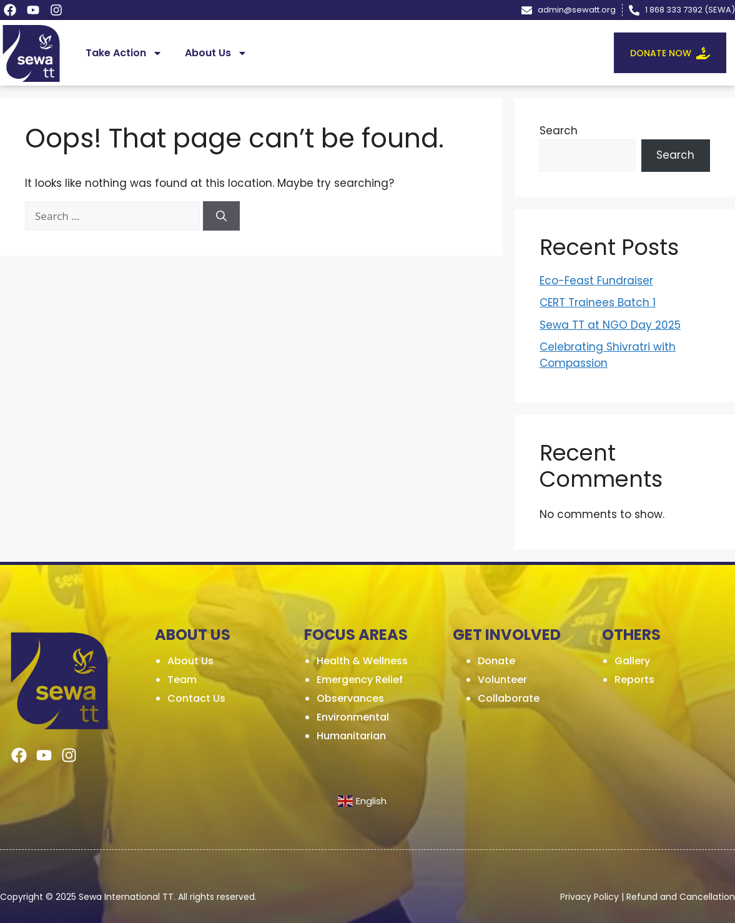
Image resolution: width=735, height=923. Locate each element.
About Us (216, 53)
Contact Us (196, 698)
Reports (634, 679)
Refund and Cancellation (680, 897)
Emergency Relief (360, 679)
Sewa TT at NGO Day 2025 (610, 324)
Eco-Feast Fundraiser (596, 280)
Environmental (353, 717)
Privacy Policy (589, 897)
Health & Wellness (362, 661)
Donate (496, 661)
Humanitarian (351, 736)
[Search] (221, 216)
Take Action (124, 53)
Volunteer (502, 679)
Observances (350, 698)
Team (182, 679)
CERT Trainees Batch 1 (598, 302)
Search (559, 130)
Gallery (632, 661)
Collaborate (509, 698)
